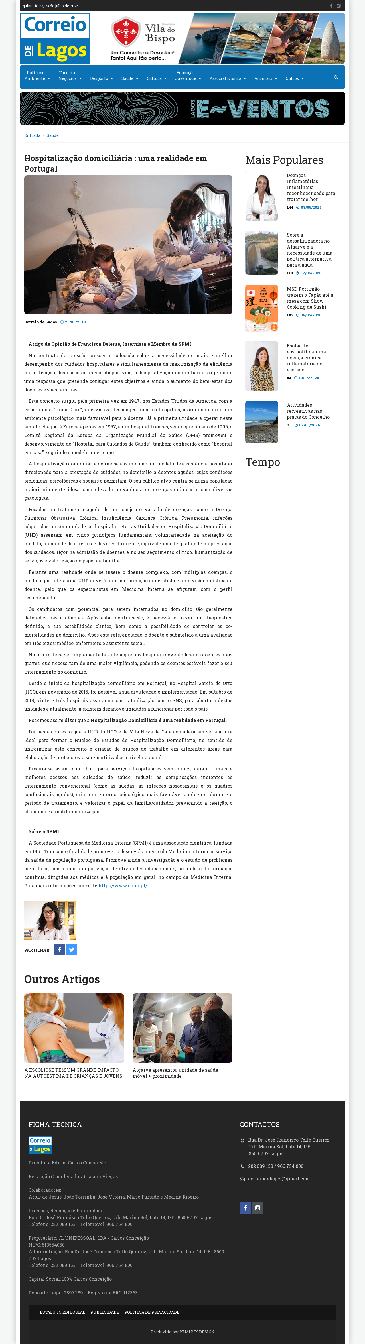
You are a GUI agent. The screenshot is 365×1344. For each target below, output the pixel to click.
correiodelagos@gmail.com (279, 1179)
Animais (263, 78)
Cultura (154, 78)
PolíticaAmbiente (35, 75)
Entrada (32, 135)
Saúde (127, 78)
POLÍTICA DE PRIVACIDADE (151, 1312)
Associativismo (225, 78)
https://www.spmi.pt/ (122, 885)
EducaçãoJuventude (185, 75)
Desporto (99, 78)
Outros (292, 78)
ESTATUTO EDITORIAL (62, 1312)
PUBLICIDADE (104, 1312)
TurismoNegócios (67, 75)
